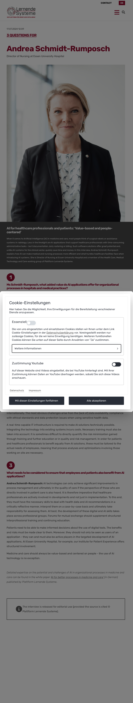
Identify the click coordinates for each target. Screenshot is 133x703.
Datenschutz (17, 390)
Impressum (35, 390)
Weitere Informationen (28, 348)
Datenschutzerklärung (60, 332)
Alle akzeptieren (96, 400)
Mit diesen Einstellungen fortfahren (36, 400)
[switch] (116, 364)
